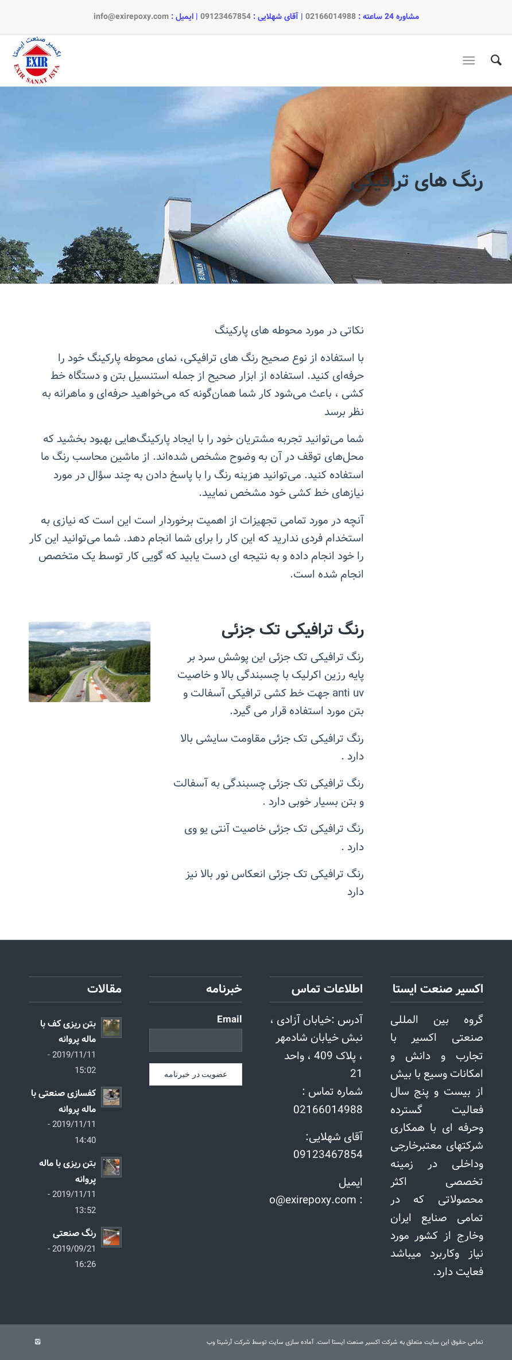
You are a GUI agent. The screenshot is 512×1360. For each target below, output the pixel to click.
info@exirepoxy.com (131, 16)
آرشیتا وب (219, 1342)
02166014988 (330, 16)
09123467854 (225, 16)
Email (229, 1020)
